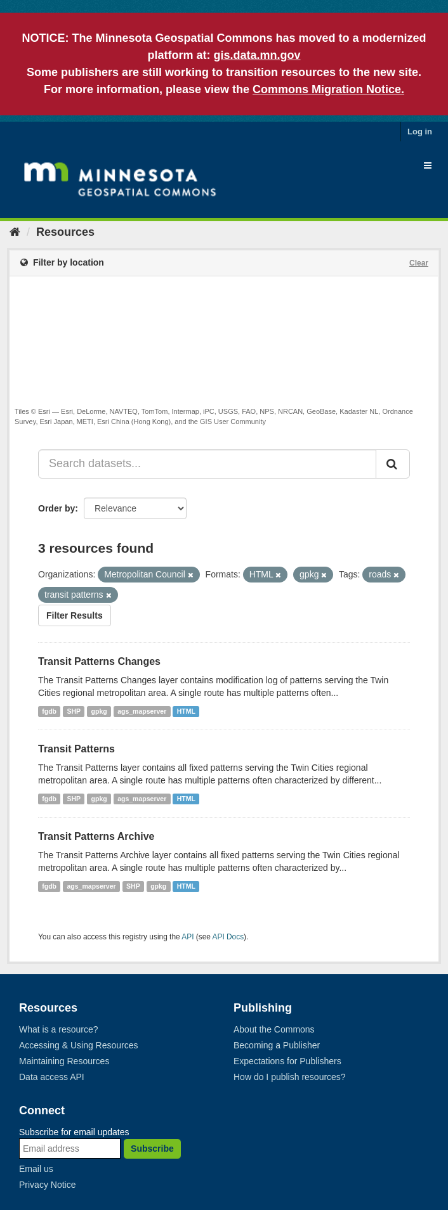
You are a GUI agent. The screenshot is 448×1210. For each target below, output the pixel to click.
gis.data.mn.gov (256, 55)
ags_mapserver (141, 711)
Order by (56, 508)
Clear (418, 263)
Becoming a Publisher (277, 1045)
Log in (419, 131)
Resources (65, 232)
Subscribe (152, 1148)
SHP (74, 711)
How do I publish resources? (290, 1077)
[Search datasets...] (207, 464)
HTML (186, 711)
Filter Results (74, 615)
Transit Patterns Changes (99, 661)
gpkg (99, 711)
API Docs (228, 936)
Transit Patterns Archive (96, 836)
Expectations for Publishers (287, 1061)
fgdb (49, 711)
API (187, 936)
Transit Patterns (76, 748)
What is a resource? (58, 1029)
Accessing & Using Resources (78, 1045)
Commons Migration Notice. (328, 89)
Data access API (51, 1077)
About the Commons (274, 1029)
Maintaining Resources (64, 1061)
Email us (36, 1169)
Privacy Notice (47, 1185)
